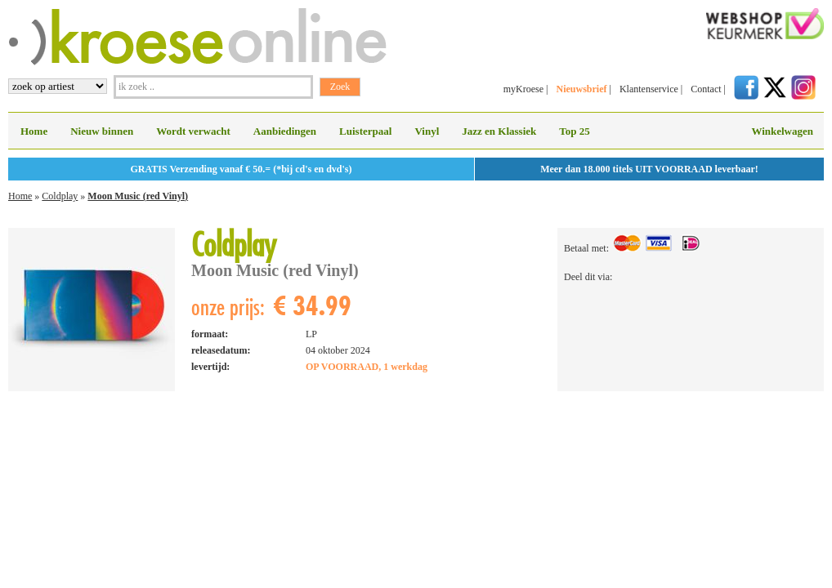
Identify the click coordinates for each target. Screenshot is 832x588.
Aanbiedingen (284, 131)
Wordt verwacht (193, 131)
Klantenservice (649, 89)
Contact (706, 89)
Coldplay (60, 196)
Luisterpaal (365, 131)
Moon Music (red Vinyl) (137, 196)
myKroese (523, 89)
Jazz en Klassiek (499, 131)
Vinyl (426, 131)
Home (33, 131)
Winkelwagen (782, 131)
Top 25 (574, 131)
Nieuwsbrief (581, 89)
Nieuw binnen (101, 131)
